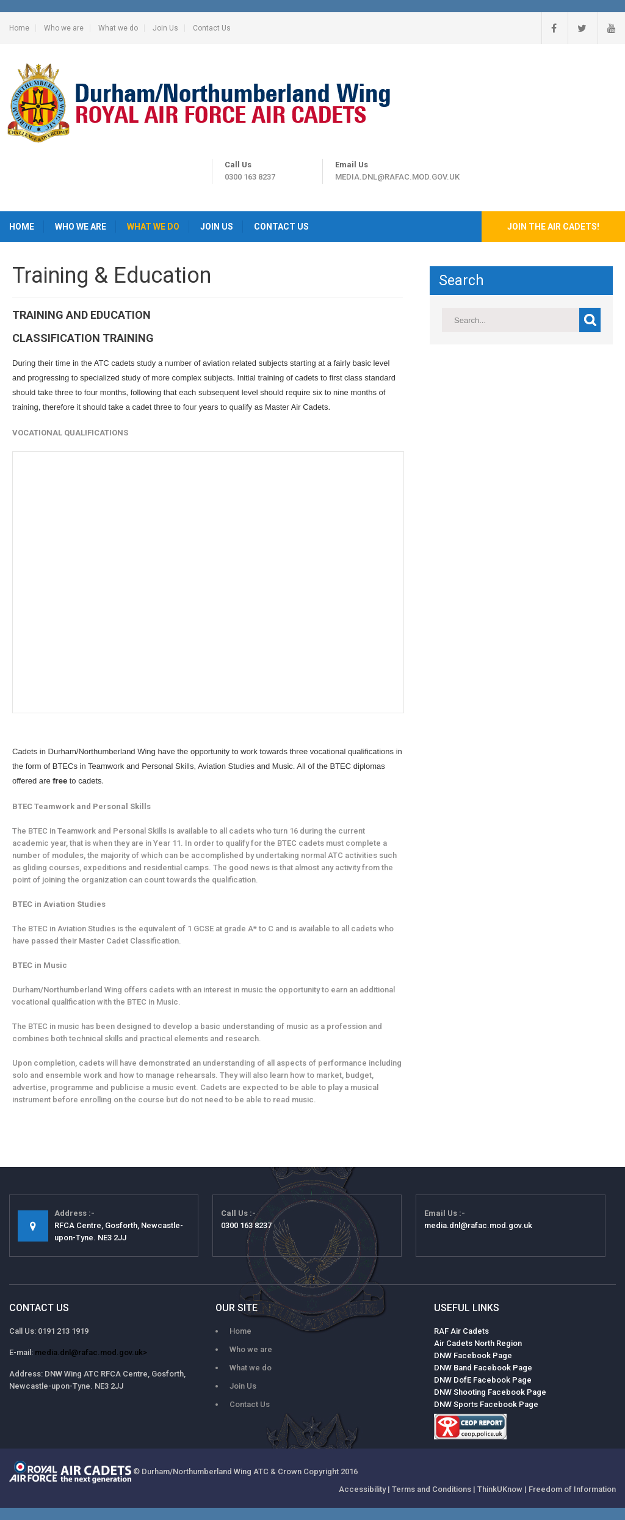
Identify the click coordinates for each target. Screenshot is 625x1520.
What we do (118, 28)
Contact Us (212, 28)
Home (19, 28)
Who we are (64, 28)
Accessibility (362, 1489)
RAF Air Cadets (461, 1331)
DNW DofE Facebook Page (483, 1379)
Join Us (165, 28)
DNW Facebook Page (473, 1355)
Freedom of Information (572, 1489)
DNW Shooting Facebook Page (490, 1392)
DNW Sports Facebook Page (486, 1404)
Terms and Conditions (431, 1489)
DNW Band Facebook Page (483, 1367)
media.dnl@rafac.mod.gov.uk (397, 176)
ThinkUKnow (499, 1489)
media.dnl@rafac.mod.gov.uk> (91, 1352)
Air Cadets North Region (478, 1343)
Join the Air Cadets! (553, 226)
